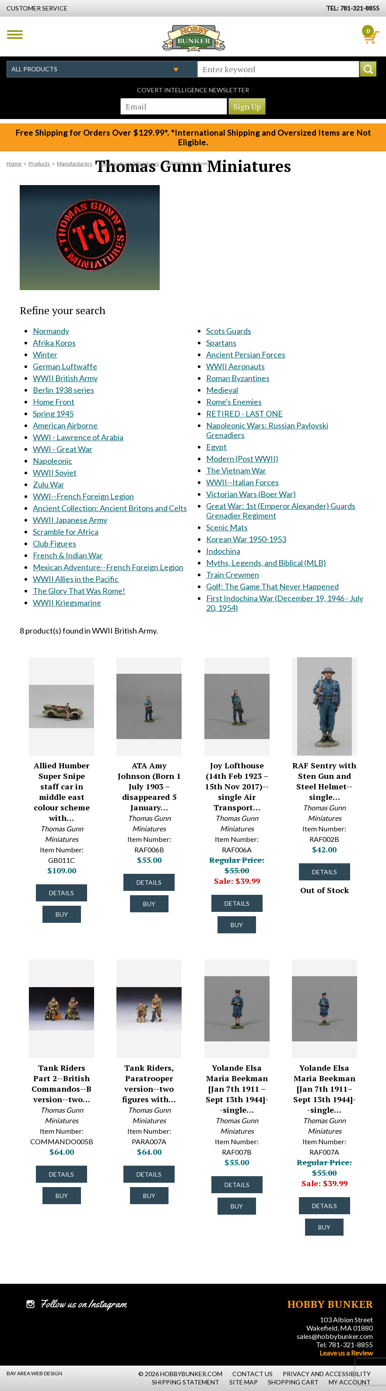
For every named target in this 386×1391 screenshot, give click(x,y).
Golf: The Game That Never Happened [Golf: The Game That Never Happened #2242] (272, 586)
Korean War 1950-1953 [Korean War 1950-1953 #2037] (246, 539)
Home (14, 163)
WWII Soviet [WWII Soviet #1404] (55, 472)
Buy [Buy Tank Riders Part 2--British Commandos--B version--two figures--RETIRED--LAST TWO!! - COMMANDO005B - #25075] (62, 1195)
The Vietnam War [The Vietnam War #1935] (236, 470)
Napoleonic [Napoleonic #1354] (52, 461)
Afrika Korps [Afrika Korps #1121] (54, 342)
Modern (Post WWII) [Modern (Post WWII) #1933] (242, 458)
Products (39, 163)
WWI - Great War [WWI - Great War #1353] (62, 449)
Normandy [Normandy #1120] (51, 331)
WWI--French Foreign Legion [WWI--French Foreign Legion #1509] (83, 496)
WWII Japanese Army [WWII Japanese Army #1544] (70, 520)
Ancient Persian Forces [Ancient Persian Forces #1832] (245, 354)
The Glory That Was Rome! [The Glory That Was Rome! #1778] (79, 591)
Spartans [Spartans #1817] (221, 342)
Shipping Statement (185, 1382)
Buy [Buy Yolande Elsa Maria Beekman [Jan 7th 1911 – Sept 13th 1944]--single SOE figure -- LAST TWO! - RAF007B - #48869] (237, 1206)
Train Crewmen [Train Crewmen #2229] (232, 574)
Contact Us (252, 1373)
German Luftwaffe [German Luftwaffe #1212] (65, 366)
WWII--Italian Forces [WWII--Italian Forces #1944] (242, 482)
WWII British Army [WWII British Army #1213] (65, 378)
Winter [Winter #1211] (45, 354)
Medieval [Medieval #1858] (222, 390)
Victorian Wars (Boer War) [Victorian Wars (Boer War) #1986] (251, 494)
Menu (15, 34)
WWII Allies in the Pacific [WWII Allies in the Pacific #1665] (76, 579)
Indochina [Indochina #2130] (223, 551)
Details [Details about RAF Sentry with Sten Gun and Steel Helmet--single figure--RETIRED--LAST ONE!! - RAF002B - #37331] (324, 872)
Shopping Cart (293, 1382)
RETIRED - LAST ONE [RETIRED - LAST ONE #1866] (244, 413)
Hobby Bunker (193, 38)
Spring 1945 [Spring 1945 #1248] (53, 413)
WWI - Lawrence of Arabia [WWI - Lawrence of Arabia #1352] (78, 437)
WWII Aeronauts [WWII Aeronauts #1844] (235, 366)
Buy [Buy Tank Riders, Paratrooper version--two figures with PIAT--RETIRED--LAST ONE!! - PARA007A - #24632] (149, 1195)
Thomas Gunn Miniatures (129, 163)
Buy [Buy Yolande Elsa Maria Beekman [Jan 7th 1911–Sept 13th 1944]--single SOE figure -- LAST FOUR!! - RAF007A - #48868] (324, 1227)
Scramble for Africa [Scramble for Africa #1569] (65, 531)
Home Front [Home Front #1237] (53, 401)
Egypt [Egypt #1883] (216, 447)
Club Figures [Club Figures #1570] (54, 543)
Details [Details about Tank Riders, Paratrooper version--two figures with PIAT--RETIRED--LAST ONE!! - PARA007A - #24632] (149, 1174)
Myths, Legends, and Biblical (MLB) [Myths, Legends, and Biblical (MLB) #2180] (266, 563)
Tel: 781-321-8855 (344, 1344)
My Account (350, 1382)
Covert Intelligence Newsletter (193, 90)
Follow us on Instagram (82, 1303)
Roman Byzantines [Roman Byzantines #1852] (238, 378)
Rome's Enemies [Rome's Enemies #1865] (234, 401)
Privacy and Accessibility (327, 1373)
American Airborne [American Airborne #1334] (65, 425)
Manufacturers (74, 163)
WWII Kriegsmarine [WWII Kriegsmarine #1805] (67, 602)
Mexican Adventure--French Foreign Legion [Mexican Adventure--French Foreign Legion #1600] (108, 567)
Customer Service (37, 8)
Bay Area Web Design (34, 1373)
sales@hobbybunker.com (335, 1336)
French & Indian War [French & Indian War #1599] (68, 555)
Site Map (243, 1382)
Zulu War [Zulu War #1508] (48, 484)
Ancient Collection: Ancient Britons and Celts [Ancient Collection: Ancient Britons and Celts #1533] (110, 508)
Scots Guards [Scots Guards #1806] (228, 331)
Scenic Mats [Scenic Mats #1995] (227, 527)
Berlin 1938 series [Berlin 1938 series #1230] (63, 390)
